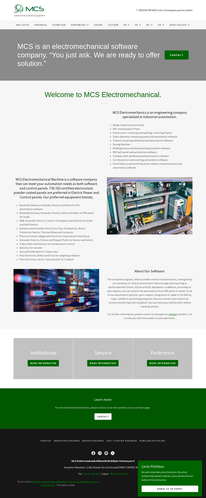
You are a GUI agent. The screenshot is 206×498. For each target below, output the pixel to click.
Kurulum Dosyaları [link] (152, 440)
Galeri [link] (98, 24)
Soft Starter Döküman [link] (121, 440)
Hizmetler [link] (59, 24)
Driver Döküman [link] (93, 440)
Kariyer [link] (46, 440)
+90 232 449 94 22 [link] (92, 473)
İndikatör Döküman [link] (67, 440)
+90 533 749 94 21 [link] (118, 473)
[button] (80, 25)
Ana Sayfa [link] (22, 24)
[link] (29, 9)
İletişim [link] (113, 24)
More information (43, 363)
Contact (176, 55)
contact (173, 314)
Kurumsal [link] (40, 24)
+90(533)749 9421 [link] (147, 10)
